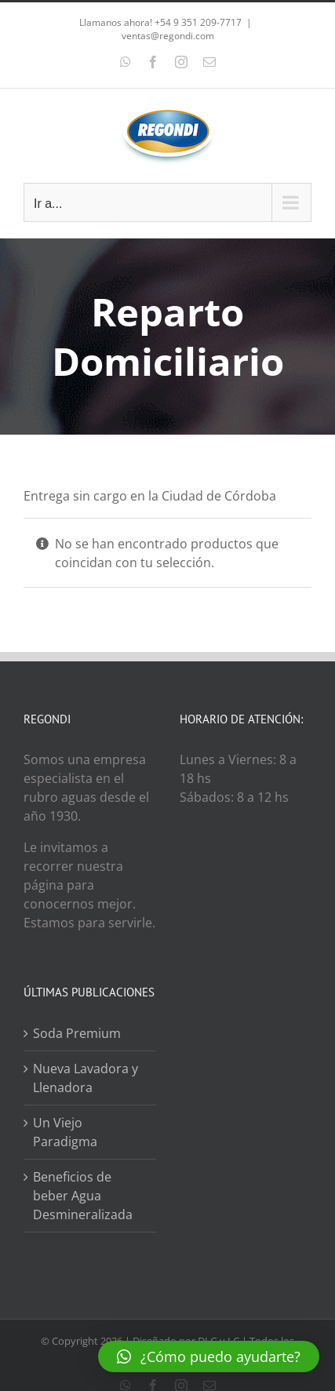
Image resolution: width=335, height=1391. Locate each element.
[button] (208, 1356)
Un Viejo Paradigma (65, 1132)
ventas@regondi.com (168, 35)
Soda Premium (77, 1033)
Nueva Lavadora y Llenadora (85, 1078)
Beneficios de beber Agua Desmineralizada (83, 1195)
